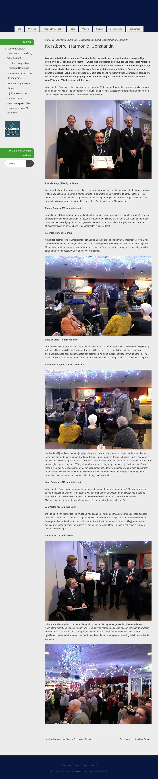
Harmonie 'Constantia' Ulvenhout (61, 40)
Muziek (99, 29)
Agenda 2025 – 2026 (53, 29)
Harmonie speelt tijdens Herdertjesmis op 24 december (19, 108)
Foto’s (72, 29)
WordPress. (106, 771)
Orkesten (32, 29)
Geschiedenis (116, 29)
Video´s (85, 29)
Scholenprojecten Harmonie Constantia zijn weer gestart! (20, 53)
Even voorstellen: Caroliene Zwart (135, 739)
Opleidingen (134, 29)
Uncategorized (86, 40)
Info (19, 29)
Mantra (96, 771)
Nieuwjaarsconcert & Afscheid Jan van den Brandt (68, 739)
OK (28, 163)
